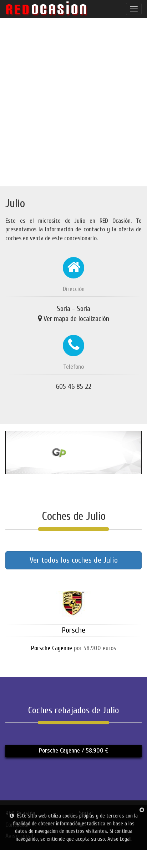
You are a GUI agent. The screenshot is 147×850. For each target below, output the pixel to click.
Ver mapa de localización (76, 319)
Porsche (73, 630)
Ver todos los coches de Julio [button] (74, 560)
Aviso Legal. (119, 839)
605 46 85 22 (73, 386)
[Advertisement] (73, 102)
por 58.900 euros (73, 648)
